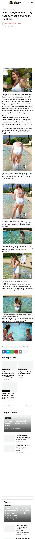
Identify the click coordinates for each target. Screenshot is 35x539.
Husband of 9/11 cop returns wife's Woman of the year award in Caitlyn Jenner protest (8, 396)
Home (3, 9)
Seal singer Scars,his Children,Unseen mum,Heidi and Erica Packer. (22, 448)
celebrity (17, 347)
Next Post (29, 406)
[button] (2, 2)
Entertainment (24, 347)
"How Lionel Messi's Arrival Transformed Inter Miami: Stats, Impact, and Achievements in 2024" (23, 529)
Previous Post (7, 406)
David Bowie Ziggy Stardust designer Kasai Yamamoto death (23, 437)
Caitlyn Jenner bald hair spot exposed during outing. (25, 373)
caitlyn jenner (11, 9)
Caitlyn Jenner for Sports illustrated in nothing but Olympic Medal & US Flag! (8, 374)
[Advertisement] (17, 47)
